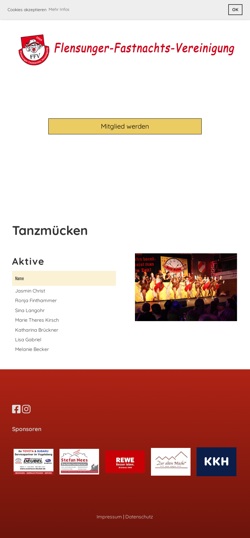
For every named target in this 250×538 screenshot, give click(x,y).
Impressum (109, 517)
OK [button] (235, 9)
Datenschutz (139, 517)
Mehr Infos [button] (59, 9)
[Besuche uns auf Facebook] (16, 409)
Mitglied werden (125, 126)
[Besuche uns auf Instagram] (26, 409)
